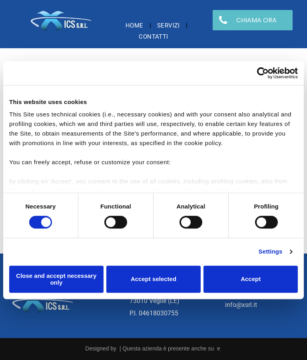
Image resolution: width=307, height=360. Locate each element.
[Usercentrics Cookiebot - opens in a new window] (263, 73)
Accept (251, 279)
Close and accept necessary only (56, 279)
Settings (271, 251)
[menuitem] (135, 25)
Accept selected (153, 279)
